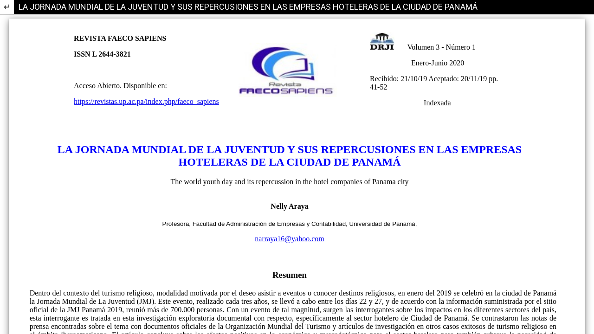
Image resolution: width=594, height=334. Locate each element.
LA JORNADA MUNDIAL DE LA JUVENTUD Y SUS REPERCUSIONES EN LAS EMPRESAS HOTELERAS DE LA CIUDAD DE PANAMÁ (248, 7)
